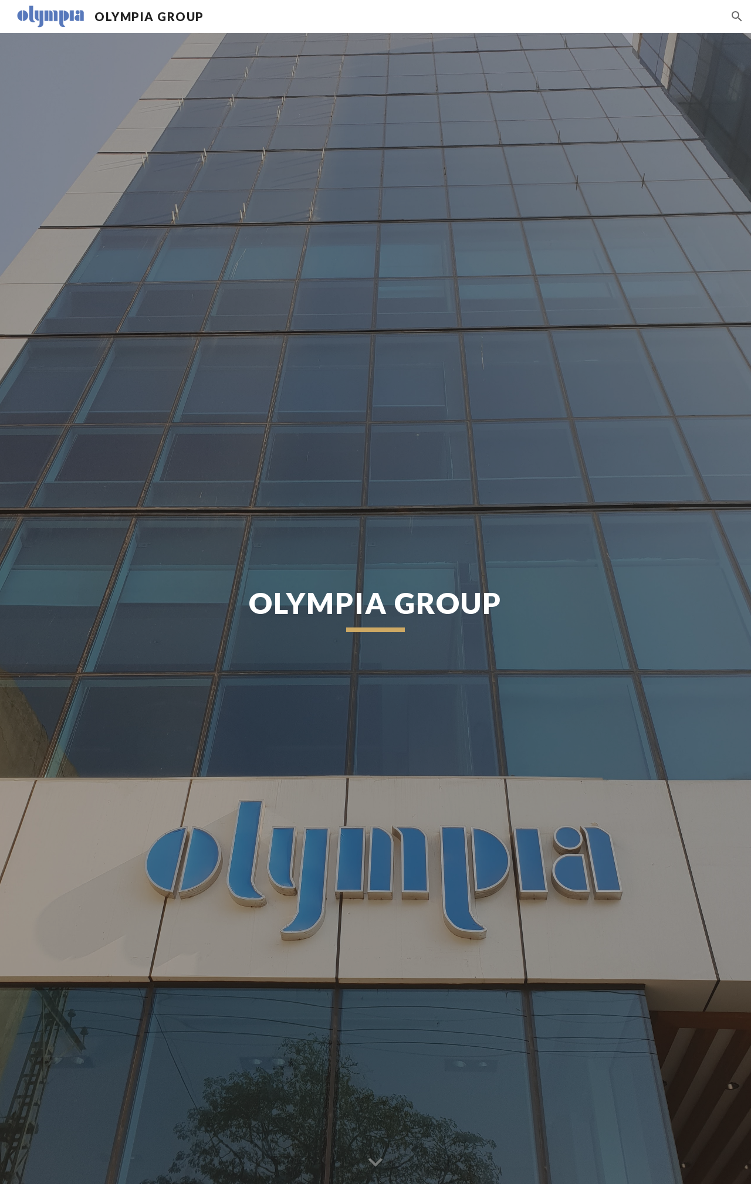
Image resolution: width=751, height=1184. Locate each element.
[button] (737, 16)
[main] (375, 608)
